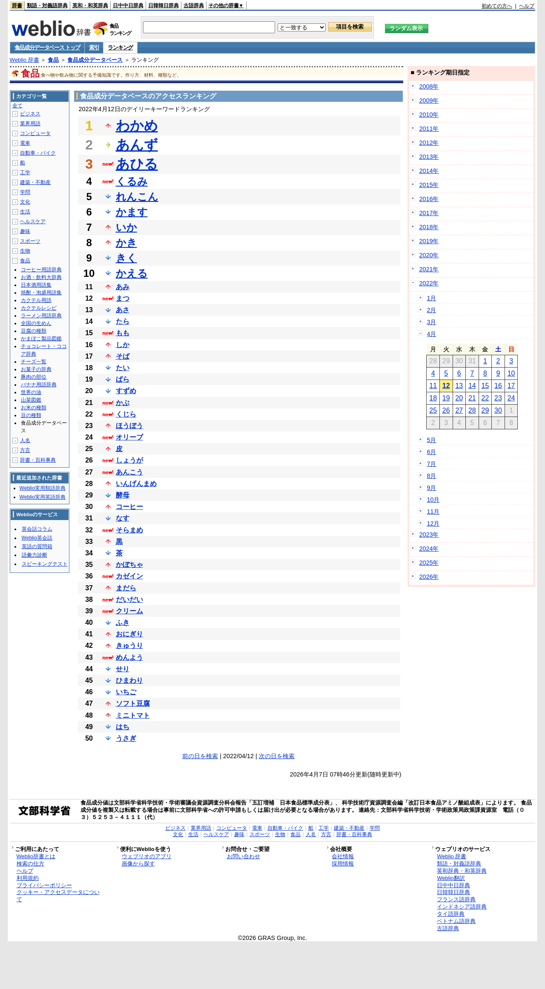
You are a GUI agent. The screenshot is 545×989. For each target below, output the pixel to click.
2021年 (429, 269)
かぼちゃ (129, 564)
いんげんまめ (136, 483)
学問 (25, 192)
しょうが (129, 460)
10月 (433, 499)
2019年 (429, 241)
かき (126, 242)
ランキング (120, 47)
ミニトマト (133, 715)
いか (126, 227)
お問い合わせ (243, 856)
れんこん (137, 196)
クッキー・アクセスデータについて (58, 896)
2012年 (429, 142)
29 (485, 410)
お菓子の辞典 (36, 369)
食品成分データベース (95, 60)
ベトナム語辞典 (456, 921)
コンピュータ (35, 133)
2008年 (429, 86)
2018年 (429, 227)
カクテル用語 (36, 300)
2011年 (429, 128)
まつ (122, 298)
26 (446, 410)
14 (472, 385)
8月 (431, 475)
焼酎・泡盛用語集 (41, 293)
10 (511, 373)
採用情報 (343, 863)
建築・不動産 (35, 182)
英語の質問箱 (37, 546)
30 (498, 410)
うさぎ (126, 738)
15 (485, 385)
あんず (137, 144)
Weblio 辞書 (24, 60)
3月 (431, 322)
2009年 (429, 100)
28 (472, 410)
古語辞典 (194, 5)
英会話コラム (37, 529)
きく (126, 258)
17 (511, 385)
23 (498, 398)
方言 (25, 450)
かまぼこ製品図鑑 (41, 339)
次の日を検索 (277, 756)
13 (459, 385)
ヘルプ (526, 6)
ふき (122, 622)
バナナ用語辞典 (39, 385)
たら (122, 321)
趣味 (25, 231)
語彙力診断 (34, 555)
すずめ (126, 390)
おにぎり (129, 634)
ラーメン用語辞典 (41, 316)
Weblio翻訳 (451, 878)
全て (17, 105)
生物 (25, 251)
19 (446, 398)
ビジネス (30, 114)
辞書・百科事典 (38, 460)
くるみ (132, 181)
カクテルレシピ (39, 308)
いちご (126, 692)
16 (498, 385)
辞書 (17, 5)
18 (433, 398)
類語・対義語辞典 (47, 5)
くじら (126, 414)
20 (459, 398)
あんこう (129, 472)
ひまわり (129, 680)
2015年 (429, 184)
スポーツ (30, 241)
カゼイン (129, 576)
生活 (25, 212)
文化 (25, 202)
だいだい (129, 599)
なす (122, 518)
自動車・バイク (38, 153)
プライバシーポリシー (44, 885)
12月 (433, 523)
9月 (431, 487)
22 (485, 398)
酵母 (122, 495)
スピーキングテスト (45, 564)
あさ (122, 309)
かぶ (122, 402)
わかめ (137, 125)
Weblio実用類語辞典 (43, 488)
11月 (433, 511)
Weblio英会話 (37, 538)
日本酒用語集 (36, 285)
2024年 (429, 548)
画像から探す (138, 863)
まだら (126, 588)
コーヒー (129, 506)
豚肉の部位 (33, 377)
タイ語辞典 (451, 914)
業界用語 (30, 123)
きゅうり (129, 645)
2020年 (429, 255)
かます (132, 212)
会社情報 (343, 856)
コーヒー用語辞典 (41, 270)
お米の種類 (33, 408)
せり (122, 669)
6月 (431, 451)
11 (433, 385)
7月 (431, 463)
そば (122, 356)
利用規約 (28, 878)
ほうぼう (129, 425)
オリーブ (129, 437)
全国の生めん (36, 323)
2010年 (429, 114)
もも (122, 332)
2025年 (429, 562)
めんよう (129, 657)
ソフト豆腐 (133, 703)
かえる (132, 273)
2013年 (429, 156)
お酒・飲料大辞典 (41, 277)
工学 (25, 172)
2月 (431, 310)
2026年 (429, 576)
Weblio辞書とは (36, 856)
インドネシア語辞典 (462, 906)
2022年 (429, 283)
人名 (25, 440)
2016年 (429, 199)
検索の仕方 (30, 863)
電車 (25, 143)
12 (446, 385)
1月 (431, 298)
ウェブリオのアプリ (147, 856)
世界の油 (31, 392)
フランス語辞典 (456, 899)
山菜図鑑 (31, 400)
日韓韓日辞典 (163, 5)
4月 (431, 334)
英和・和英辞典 (90, 5)
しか (122, 344)
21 (472, 398)
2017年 (429, 213)
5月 (431, 440)
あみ (122, 286)
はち (122, 726)
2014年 (429, 170)
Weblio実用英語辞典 (43, 497)
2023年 (429, 534)
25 (433, 410)
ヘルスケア (33, 221)
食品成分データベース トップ (47, 47)
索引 (94, 47)
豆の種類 (31, 415)
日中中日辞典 (128, 5)
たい (122, 367)
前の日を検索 (200, 756)
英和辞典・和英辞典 (462, 871)
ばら (122, 379)
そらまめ (129, 530)
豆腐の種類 (33, 331)
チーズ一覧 (33, 362)
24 (511, 398)
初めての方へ (497, 6)
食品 (53, 60)
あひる (137, 164)
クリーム (129, 611)
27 (459, 410)
